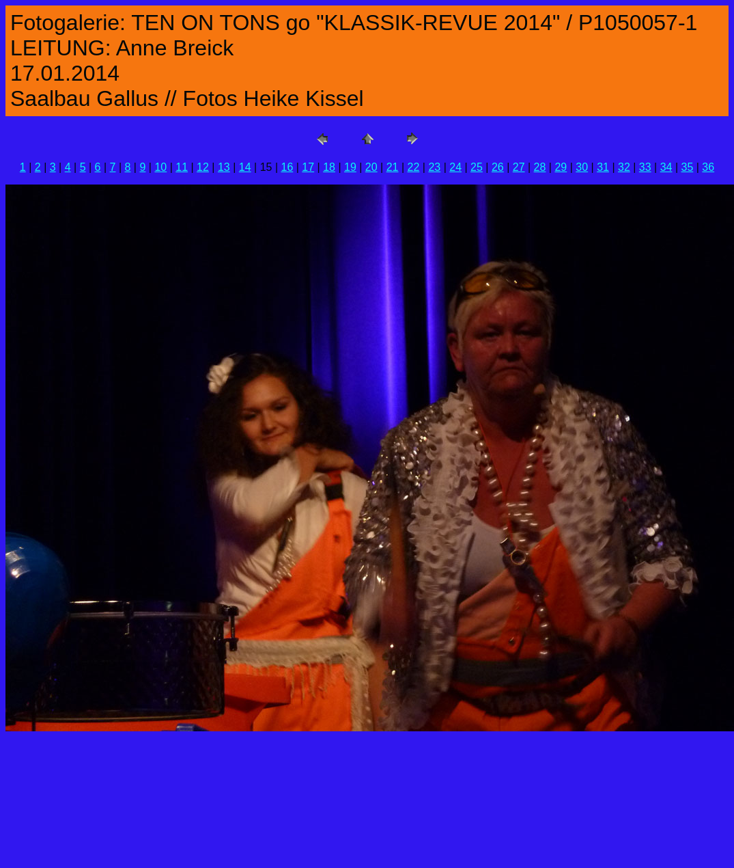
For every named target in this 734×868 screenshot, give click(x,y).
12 (203, 167)
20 (371, 167)
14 (245, 167)
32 (624, 167)
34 (666, 167)
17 (308, 167)
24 (455, 167)
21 (392, 167)
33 (645, 167)
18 (329, 167)
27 (519, 167)
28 (540, 167)
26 (498, 167)
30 (582, 167)
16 (287, 167)
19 (350, 167)
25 (476, 167)
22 (414, 167)
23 (434, 167)
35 (687, 167)
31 (603, 167)
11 (181, 167)
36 (708, 167)
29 (560, 167)
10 (160, 167)
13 (224, 167)
